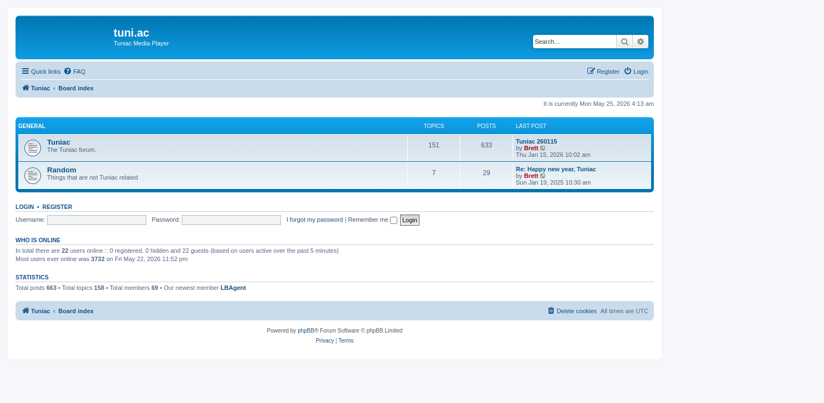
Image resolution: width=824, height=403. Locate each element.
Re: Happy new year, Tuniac (556, 169)
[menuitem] (74, 71)
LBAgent (233, 287)
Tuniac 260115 (536, 141)
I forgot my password (314, 219)
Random (61, 170)
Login (25, 206)
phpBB (306, 331)
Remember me (372, 219)
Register (58, 206)
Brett (531, 148)
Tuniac (58, 142)
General (31, 126)
